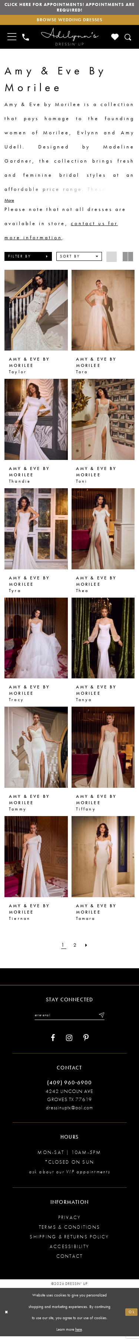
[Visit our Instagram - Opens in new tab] (69, 1041)
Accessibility (69, 1250)
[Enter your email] (69, 1018)
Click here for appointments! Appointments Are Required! (69, 8)
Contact (69, 1260)
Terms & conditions (69, 1231)
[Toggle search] (128, 39)
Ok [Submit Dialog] (131, 1315)
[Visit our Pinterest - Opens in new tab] (86, 1041)
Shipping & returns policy (69, 1240)
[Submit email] (104, 1018)
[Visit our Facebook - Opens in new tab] (53, 1041)
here (78, 1332)
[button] (28, 259)
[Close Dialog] (7, 1316)
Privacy (69, 1221)
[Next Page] (88, 947)
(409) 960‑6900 (69, 1086)
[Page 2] (75, 947)
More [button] (9, 203)
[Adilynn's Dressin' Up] (70, 39)
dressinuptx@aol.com (69, 1111)
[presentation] (36, 313)
